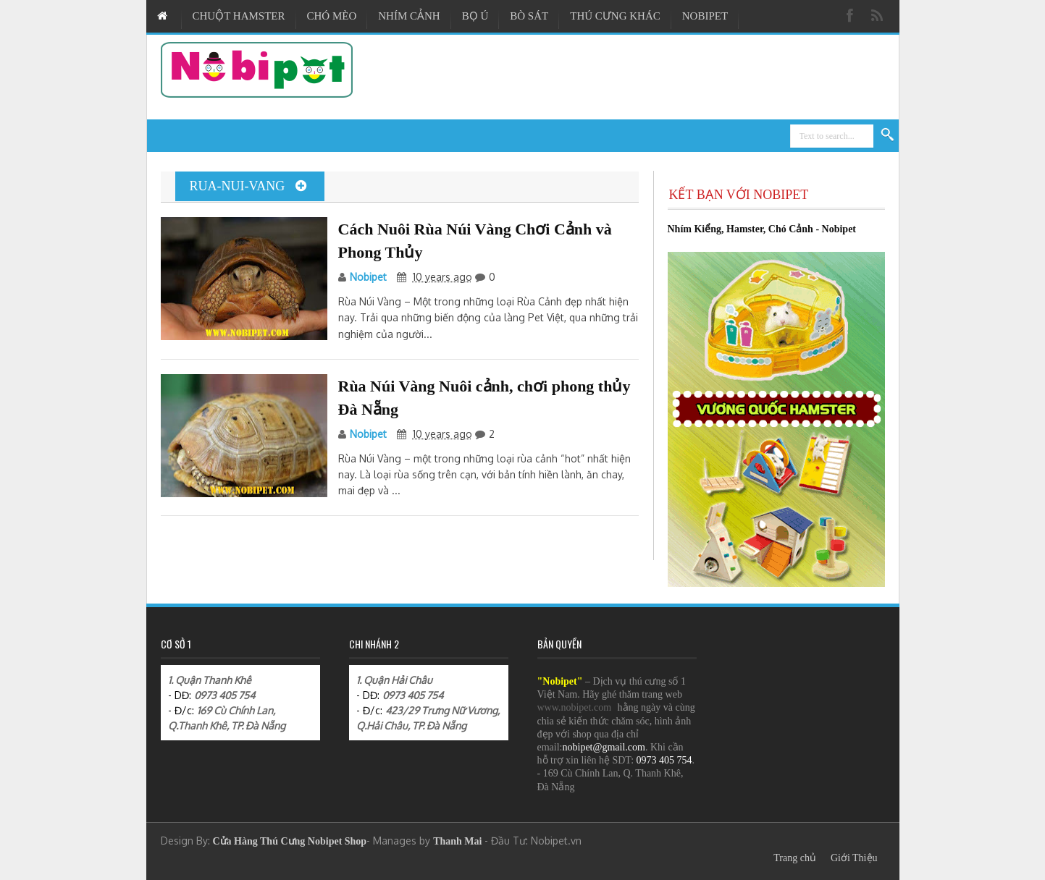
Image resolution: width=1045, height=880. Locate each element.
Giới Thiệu (854, 857)
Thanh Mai (457, 841)
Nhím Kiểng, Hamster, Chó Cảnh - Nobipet (762, 229)
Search (888, 135)
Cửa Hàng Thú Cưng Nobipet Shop (290, 841)
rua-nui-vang (248, 186)
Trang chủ (794, 857)
